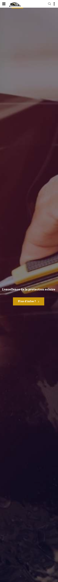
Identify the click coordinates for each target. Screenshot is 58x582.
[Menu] (4, 4)
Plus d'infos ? (28, 301)
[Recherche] (49, 3)
